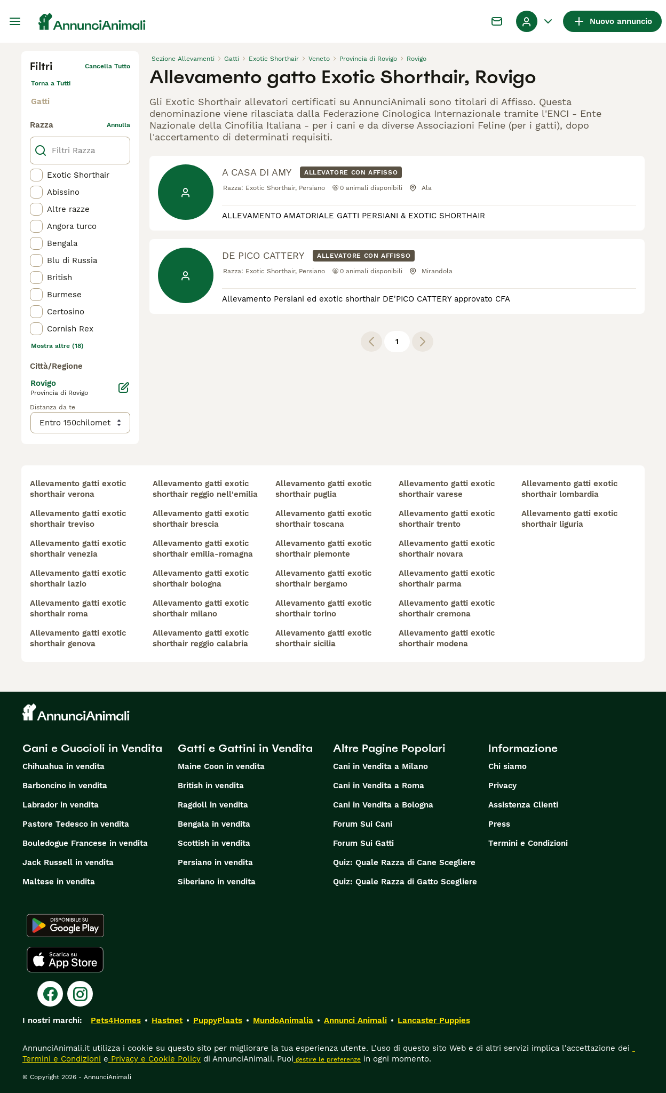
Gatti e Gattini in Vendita (245, 748)
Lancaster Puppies (434, 1020)
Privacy (502, 785)
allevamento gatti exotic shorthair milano (201, 608)
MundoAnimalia (283, 1020)
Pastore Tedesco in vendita (75, 824)
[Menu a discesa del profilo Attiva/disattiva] (535, 21)
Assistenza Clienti (523, 805)
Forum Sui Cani (362, 824)
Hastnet (167, 1020)
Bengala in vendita (214, 824)
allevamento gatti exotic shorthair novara (447, 548)
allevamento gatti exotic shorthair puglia (323, 489)
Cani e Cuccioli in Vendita (92, 748)
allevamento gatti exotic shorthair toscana (323, 519)
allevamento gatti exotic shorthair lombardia (569, 489)
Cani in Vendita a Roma (378, 785)
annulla (118, 125)
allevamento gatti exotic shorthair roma (78, 608)
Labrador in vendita (60, 805)
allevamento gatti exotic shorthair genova (78, 638)
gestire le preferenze (327, 1059)
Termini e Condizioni (528, 843)
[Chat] (497, 21)
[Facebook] (50, 994)
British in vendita (211, 785)
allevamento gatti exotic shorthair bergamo (323, 578)
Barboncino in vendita (64, 785)
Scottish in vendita (214, 843)
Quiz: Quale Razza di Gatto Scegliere (405, 881)
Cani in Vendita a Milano (380, 766)
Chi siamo (507, 766)
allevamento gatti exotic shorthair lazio (78, 578)
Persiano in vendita (215, 862)
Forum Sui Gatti (363, 843)
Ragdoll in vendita (213, 805)
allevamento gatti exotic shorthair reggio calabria (201, 638)
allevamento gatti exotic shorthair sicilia (323, 638)
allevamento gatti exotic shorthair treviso (78, 519)
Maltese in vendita (58, 881)
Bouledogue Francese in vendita (85, 843)
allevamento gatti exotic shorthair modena (447, 638)
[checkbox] (36, 175)
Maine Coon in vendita (221, 766)
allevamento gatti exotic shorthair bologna (201, 578)
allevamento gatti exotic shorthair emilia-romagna (203, 548)
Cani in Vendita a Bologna (383, 805)
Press (499, 824)
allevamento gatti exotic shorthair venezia (78, 548)
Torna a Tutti (50, 83)
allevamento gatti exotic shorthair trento (447, 519)
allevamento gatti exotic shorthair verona (78, 489)
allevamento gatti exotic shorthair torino (323, 608)
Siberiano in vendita (217, 881)
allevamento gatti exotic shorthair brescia (201, 519)
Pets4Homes (116, 1020)
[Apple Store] (65, 959)
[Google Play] (65, 925)
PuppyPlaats (217, 1020)
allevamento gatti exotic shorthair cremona (447, 608)
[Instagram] (80, 994)
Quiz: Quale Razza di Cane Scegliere (404, 862)
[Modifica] (123, 387)
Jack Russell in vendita (68, 862)
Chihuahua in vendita (63, 766)
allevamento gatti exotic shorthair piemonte (323, 548)
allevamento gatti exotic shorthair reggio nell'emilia (205, 489)
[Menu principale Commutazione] (15, 21)
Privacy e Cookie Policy (154, 1059)
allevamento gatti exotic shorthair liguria (569, 519)
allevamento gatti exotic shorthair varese (447, 489)
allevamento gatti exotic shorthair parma (447, 578)
